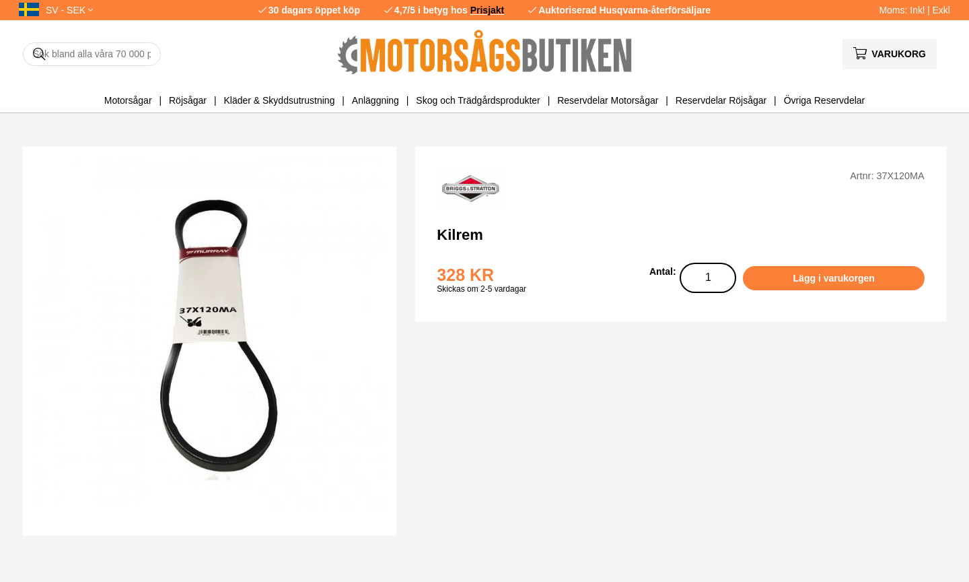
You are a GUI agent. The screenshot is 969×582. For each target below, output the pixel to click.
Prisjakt (487, 10)
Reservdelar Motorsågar (607, 100)
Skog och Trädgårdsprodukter (478, 100)
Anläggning (375, 100)
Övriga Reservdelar (824, 100)
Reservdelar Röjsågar (721, 100)
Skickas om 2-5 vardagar (481, 289)
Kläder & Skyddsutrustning (278, 100)
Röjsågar (188, 100)
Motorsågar (128, 100)
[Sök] (92, 54)
